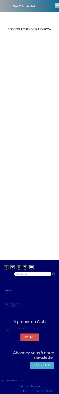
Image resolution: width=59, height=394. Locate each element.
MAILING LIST (42, 365)
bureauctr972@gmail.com (14, 307)
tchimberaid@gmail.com (13, 305)
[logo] (28, 6)
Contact (8, 290)
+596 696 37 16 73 (13, 303)
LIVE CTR (29, 337)
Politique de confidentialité (37, 391)
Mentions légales (29, 386)
